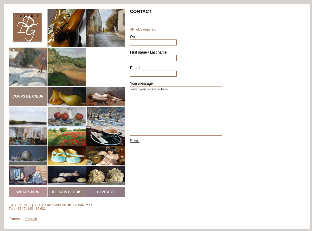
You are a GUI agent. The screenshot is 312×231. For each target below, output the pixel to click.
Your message (141, 83)
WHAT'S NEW (27, 192)
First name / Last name (148, 52)
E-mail (135, 68)
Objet (134, 37)
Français (15, 219)
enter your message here (176, 111)
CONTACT (105, 192)
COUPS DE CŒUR (27, 96)
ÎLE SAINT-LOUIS (66, 192)
